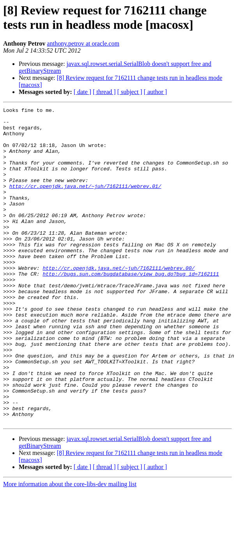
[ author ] (155, 91)
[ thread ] (104, 91)
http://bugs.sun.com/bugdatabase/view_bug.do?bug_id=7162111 (130, 307)
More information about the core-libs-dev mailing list (69, 547)
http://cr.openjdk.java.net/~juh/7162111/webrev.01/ (85, 202)
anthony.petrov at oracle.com (83, 43)
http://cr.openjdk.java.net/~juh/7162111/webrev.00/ (118, 300)
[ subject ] (129, 91)
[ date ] (82, 91)
